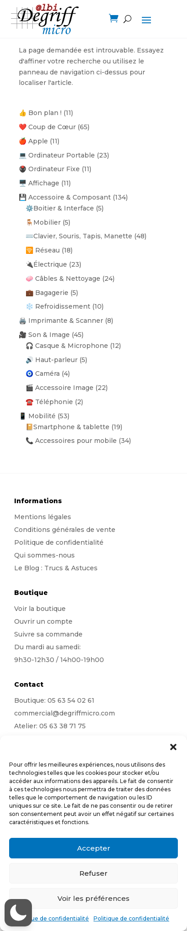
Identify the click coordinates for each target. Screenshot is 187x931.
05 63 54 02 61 (70, 700)
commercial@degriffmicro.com (64, 713)
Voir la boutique (40, 609)
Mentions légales (42, 517)
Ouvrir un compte (43, 621)
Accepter (93, 848)
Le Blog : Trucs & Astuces (56, 568)
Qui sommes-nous (44, 555)
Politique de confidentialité (51, 918)
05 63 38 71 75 (62, 726)
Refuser (93, 873)
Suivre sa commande (48, 634)
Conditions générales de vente (64, 530)
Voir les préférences (93, 898)
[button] (173, 747)
